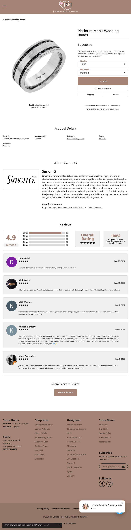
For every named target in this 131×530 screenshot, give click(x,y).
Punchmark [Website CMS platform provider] (71, 523)
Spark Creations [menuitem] (74, 467)
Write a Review (65, 392)
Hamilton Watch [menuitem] (74, 437)
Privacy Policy (43, 508)
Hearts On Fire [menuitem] (73, 441)
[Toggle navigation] (4, 7)
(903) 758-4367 (38, 107)
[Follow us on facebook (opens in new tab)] (102, 484)
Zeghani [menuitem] (71, 475)
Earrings (53, 207)
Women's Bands (42, 429)
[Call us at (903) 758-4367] (10, 449)
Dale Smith (24, 258)
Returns (116, 94)
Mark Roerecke (27, 356)
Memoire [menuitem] (71, 450)
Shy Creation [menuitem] (73, 458)
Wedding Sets (41, 441)
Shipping (90, 94)
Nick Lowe (24, 280)
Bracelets (72, 207)
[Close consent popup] (59, 525)
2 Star (25, 242)
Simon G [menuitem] (71, 463)
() (67, 233)
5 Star (25, 233)
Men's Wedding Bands (15, 19)
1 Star (25, 245)
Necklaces (62, 207)
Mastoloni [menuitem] (71, 446)
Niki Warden (25, 302)
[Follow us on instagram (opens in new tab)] (109, 484)
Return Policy (105, 433)
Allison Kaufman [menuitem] (74, 424)
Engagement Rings (44, 424)
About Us (103, 424)
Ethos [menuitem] (69, 433)
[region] (39, 65)
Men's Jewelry (95, 207)
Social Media (105, 437)
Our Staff (103, 429)
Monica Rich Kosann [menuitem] (76, 454)
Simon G (102, 138)
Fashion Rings (41, 446)
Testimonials (105, 441)
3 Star (25, 239)
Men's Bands (41, 433)
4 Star (25, 236)
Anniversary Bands (43, 437)
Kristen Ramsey (27, 326)
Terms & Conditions (61, 508)
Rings (44, 207)
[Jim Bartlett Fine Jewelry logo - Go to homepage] (65, 7)
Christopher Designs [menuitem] (76, 429)
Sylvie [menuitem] (69, 471)
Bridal (81, 207)
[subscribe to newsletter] (123, 466)
